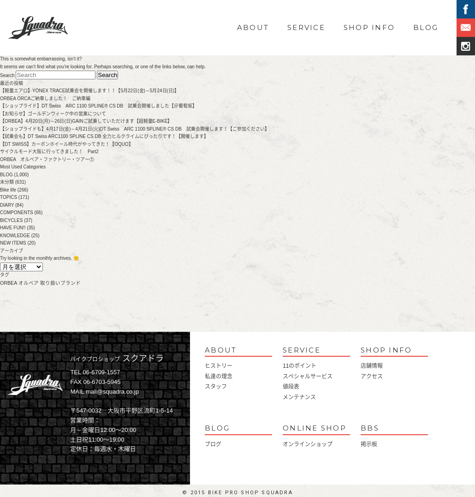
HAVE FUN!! (12, 227)
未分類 (7, 182)
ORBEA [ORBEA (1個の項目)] (8, 283)
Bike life (8, 189)
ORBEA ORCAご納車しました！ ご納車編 (45, 98)
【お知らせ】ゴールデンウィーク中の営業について (55, 113)
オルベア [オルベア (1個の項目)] (28, 283)
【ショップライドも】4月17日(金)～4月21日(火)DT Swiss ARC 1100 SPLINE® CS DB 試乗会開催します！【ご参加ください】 (134, 129)
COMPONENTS (16, 212)
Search (7, 75)
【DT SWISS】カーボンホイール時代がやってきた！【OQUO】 (66, 144)
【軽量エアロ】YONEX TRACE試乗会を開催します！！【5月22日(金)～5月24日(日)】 (89, 90)
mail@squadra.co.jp (112, 391)
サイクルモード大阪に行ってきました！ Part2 (49, 151)
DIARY (7, 205)
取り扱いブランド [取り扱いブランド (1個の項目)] (60, 283)
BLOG (425, 27)
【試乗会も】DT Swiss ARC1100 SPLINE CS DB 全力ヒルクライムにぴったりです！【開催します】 (104, 136)
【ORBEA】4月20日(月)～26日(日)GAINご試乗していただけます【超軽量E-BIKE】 (86, 121)
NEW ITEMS (13, 243)
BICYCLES (11, 220)
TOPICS (8, 197)
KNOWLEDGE (15, 235)
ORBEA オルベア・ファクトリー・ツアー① (47, 159)
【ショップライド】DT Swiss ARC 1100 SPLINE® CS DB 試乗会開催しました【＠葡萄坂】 (98, 105)
